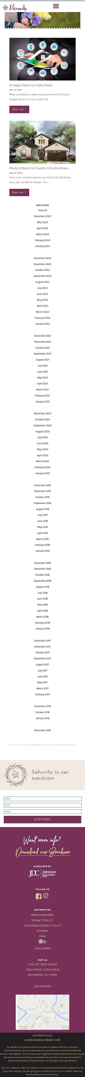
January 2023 (42, 246)
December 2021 (42, 335)
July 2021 (43, 365)
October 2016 (42, 712)
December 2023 (42, 216)
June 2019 (42, 521)
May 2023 (42, 222)
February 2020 (42, 467)
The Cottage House (42, 964)
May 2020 (42, 449)
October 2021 (42, 347)
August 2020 (43, 431)
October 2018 (42, 574)
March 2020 (42, 461)
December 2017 (42, 640)
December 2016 (42, 706)
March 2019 (42, 539)
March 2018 (42, 616)
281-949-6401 (42, 986)
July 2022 (42, 288)
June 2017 (42, 676)
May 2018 (42, 604)
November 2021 (42, 341)
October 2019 (42, 497)
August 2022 (43, 282)
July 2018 (43, 592)
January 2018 (43, 628)
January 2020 (42, 473)
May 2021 (42, 377)
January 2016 (43, 718)
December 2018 (42, 563)
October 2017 (43, 652)
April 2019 (42, 533)
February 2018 (42, 622)
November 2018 (42, 568)
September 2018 (42, 580)
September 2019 (42, 503)
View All (42, 210)
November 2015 (42, 730)
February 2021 (42, 395)
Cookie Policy (51, 1074)
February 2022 (42, 318)
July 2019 (43, 515)
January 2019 (43, 551)
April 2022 (42, 305)
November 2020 (42, 413)
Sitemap (42, 931)
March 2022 (42, 311)
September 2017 (42, 658)
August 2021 (42, 359)
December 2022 (42, 258)
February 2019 (42, 544)
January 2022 (42, 323)
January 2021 (43, 401)
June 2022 (42, 294)
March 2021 (42, 389)
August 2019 (42, 509)
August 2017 (42, 664)
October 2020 (42, 419)
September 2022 (43, 276)
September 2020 (43, 425)
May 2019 (42, 527)
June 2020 (42, 443)
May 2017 (42, 682)
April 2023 (42, 228)
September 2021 (42, 353)
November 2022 (42, 264)
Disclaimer (42, 948)
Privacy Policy (42, 920)
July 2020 (42, 437)
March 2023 (42, 234)
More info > (19, 109)
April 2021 (42, 383)
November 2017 (42, 646)
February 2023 (42, 240)
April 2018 (42, 610)
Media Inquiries (42, 915)
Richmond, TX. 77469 (42, 975)
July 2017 (42, 670)
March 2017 (43, 688)
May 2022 (42, 299)
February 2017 (42, 694)
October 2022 (42, 270)
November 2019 (42, 491)
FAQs (42, 936)
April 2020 (42, 455)
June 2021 (42, 371)
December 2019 (42, 485)
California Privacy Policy (43, 925)
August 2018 (42, 586)
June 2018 (42, 598)
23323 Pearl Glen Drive (43, 969)
